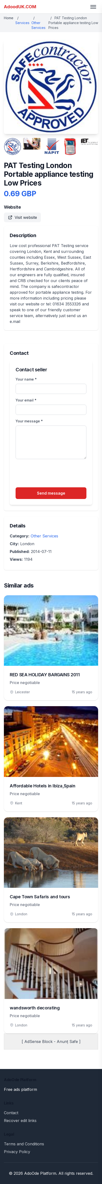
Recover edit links (20, 1120)
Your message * (29, 421)
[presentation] (53, 473)
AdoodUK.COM (20, 6)
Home (8, 18)
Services (22, 23)
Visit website (22, 217)
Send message (51, 493)
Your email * (26, 400)
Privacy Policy (17, 1151)
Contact (11, 1112)
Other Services (44, 536)
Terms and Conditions (24, 1143)
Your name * (26, 379)
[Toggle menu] (93, 7)
